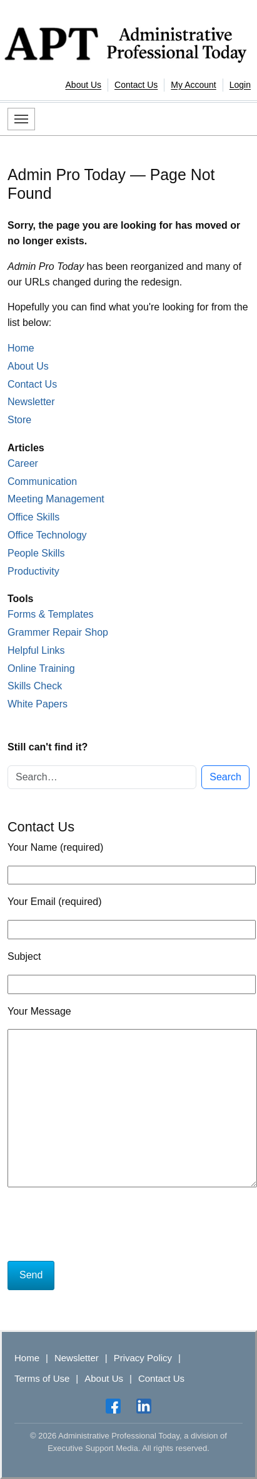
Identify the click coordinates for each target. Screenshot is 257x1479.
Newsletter (31, 401)
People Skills (36, 553)
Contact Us (136, 85)
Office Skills (33, 517)
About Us (84, 85)
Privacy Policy (143, 1357)
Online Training (41, 668)
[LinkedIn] (143, 1406)
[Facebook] (113, 1406)
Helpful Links (36, 650)
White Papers (38, 704)
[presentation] (103, 1226)
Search (225, 777)
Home (21, 348)
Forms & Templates (51, 614)
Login (240, 85)
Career (23, 463)
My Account (193, 85)
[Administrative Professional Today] (128, 42)
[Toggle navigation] (21, 119)
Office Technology (47, 535)
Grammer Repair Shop (58, 632)
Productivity (33, 571)
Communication (42, 481)
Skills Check (35, 686)
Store (19, 419)
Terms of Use (41, 1378)
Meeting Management (56, 499)
